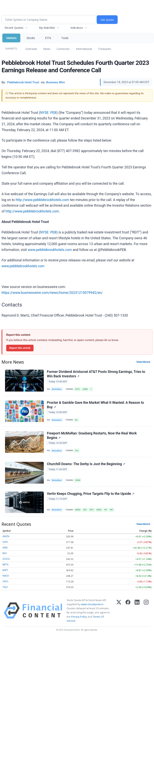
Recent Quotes (14, 28)
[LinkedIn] (137, 610)
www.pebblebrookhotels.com (50, 250)
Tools (64, 38)
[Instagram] (146, 610)
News (46, 49)
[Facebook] (128, 610)
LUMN (85, 389)
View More (142, 362)
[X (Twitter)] (119, 610)
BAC (5, 553)
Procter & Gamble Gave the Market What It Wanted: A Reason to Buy (95, 405)
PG (76, 420)
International (84, 49)
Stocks (31, 38)
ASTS (77, 389)
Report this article (19, 347)
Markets (11, 38)
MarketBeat (57, 389)
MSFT (5, 570)
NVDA (99, 510)
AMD (5, 547)
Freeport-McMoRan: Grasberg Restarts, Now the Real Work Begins (92, 435)
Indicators (77, 28)
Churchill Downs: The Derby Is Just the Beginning (86, 464)
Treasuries (104, 49)
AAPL (5, 542)
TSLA (5, 587)
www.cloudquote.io (92, 604)
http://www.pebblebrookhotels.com (42, 200)
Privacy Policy (79, 616)
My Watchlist (47, 28)
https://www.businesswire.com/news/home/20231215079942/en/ (52, 293)
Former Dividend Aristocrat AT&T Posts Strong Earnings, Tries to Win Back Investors (96, 374)
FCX (76, 451)
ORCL (6, 581)
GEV (85, 510)
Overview (31, 49)
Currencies (63, 49)
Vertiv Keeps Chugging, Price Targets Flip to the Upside (90, 494)
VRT (111, 510)
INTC (91, 510)
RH (105, 510)
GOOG (6, 558)
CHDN (77, 480)
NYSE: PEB (48, 113)
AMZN (77, 510)
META (6, 564)
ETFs (48, 38)
